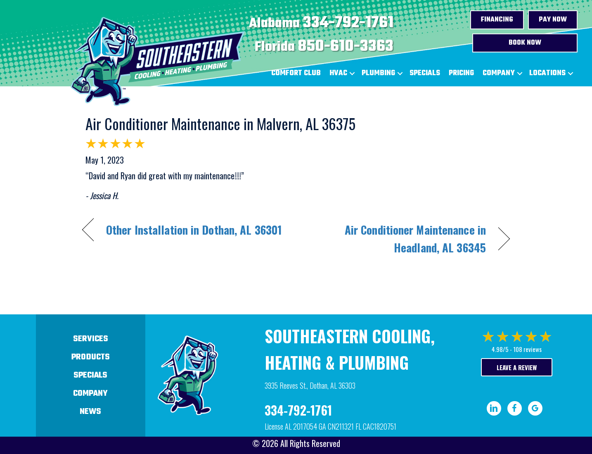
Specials (425, 73)
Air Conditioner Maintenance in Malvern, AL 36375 (220, 123)
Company (499, 73)
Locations (547, 73)
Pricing (461, 73)
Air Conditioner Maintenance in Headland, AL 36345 (397, 238)
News (90, 411)
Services (90, 339)
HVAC (338, 73)
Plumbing (378, 73)
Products (90, 357)
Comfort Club (296, 73)
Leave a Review (517, 367)
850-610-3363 (345, 46)
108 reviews (527, 349)
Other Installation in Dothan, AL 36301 (194, 229)
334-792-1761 (348, 23)
